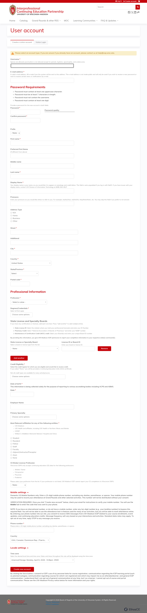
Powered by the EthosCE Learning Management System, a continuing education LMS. (132, 609)
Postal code (15, 280)
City (12, 249)
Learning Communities (84, 21)
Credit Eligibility (17, 364)
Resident (16, 441)
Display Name (16, 182)
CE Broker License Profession (22, 463)
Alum (15, 455)
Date (12, 390)
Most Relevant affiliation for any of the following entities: (34, 423)
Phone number (16, 524)
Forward (138, 12)
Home (12, 21)
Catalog (24, 21)
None (15, 458)
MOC (66, 21)
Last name (14, 172)
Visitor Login (41, 42)
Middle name (15, 162)
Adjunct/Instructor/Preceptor (24, 452)
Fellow (15, 444)
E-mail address (16, 72)
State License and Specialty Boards (28, 321)
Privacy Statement (52, 602)
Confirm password (18, 116)
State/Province (16, 269)
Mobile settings (18, 492)
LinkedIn (135, 12)
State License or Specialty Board (24, 342)
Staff (15, 447)
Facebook (129, 12)
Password (14, 108)
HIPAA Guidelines (52, 604)
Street (12, 228)
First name (14, 139)
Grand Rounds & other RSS (45, 21)
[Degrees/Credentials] (22, 314)
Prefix (12, 129)
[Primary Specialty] (22, 417)
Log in (119, 1)
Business (16, 218)
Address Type (16, 210)
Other (15, 221)
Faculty (16, 449)
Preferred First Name (19, 149)
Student (16, 438)
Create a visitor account (23, 43)
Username (14, 59)
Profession (14, 298)
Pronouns (14, 197)
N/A (14, 213)
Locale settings (18, 548)
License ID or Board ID (71, 342)
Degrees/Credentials (19, 308)
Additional (14, 238)
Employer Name (17, 403)
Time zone (14, 554)
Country (13, 259)
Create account (130, 1)
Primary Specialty (17, 413)
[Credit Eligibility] (22, 376)
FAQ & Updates (108, 21)
